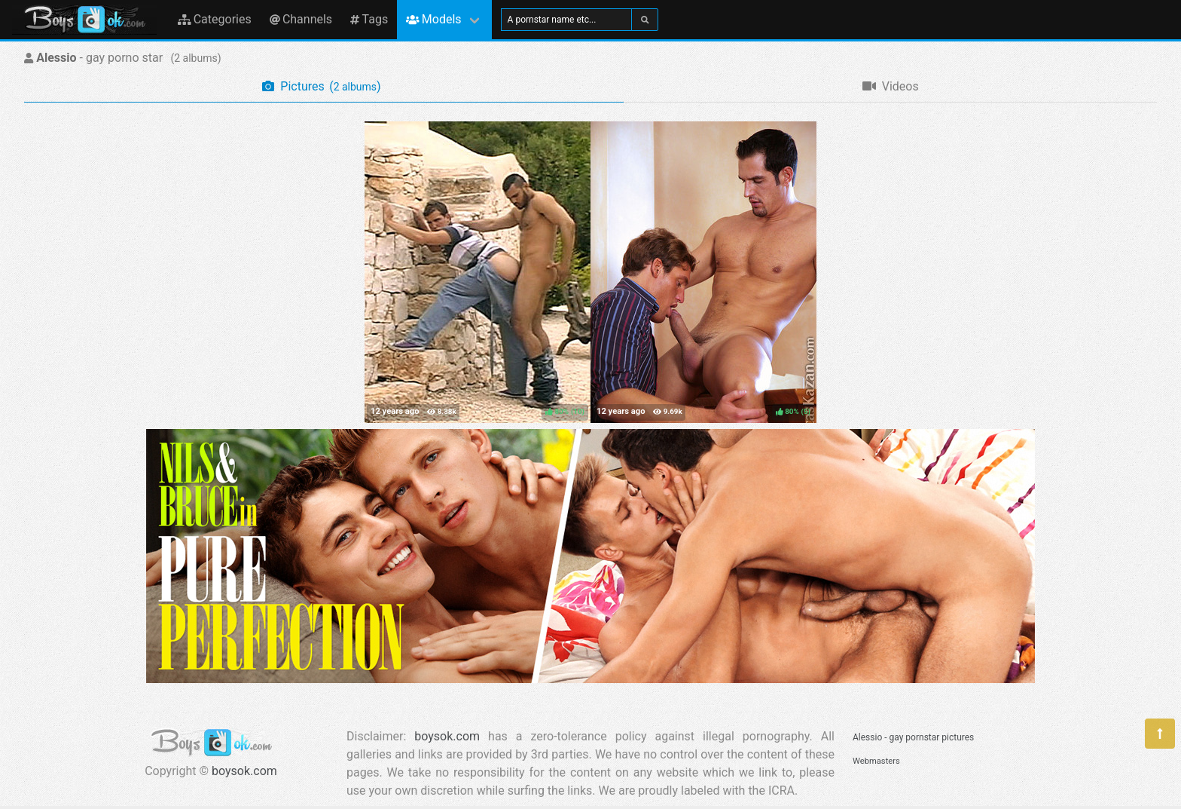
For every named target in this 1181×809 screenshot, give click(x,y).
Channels (301, 19)
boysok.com (244, 771)
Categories (215, 19)
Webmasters (876, 761)
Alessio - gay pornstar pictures (913, 737)
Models (433, 19)
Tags (369, 19)
